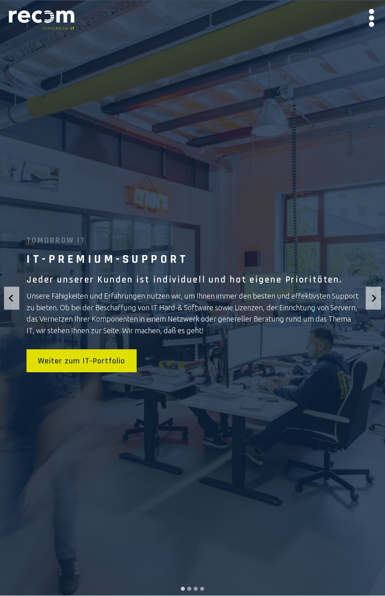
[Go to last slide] (11, 298)
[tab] (183, 589)
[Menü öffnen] (371, 20)
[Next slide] (373, 298)
